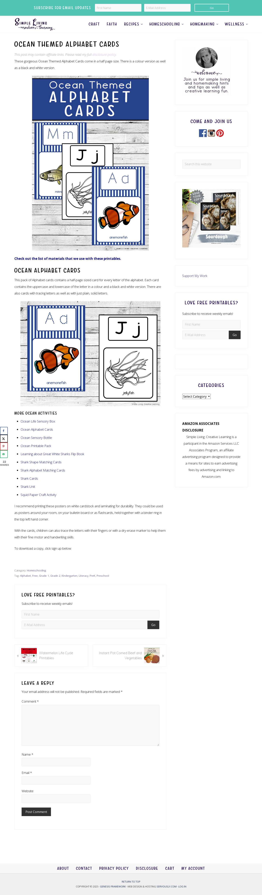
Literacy (83, 584)
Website (27, 799)
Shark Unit (28, 495)
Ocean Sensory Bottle (36, 446)
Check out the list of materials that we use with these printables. (67, 267)
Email (27, 781)
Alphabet (25, 584)
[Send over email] (4, 454)
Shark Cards (29, 487)
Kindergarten (69, 584)
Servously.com (167, 886)
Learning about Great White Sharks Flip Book (52, 462)
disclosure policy (104, 62)
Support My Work (194, 284)
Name (27, 763)
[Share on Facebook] (4, 431)
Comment (30, 709)
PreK (92, 584)
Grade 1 (44, 584)
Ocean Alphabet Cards (37, 438)
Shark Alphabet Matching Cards (43, 478)
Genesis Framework (113, 886)
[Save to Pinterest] (4, 446)
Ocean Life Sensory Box (38, 429)
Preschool (103, 584)
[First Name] (118, 8)
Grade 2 (55, 584)
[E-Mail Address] (167, 8)
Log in (182, 886)
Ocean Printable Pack (36, 454)
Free (35, 584)
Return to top (131, 881)
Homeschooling (36, 579)
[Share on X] (4, 438)
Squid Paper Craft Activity (38, 503)
